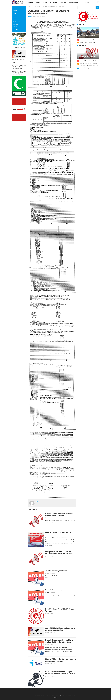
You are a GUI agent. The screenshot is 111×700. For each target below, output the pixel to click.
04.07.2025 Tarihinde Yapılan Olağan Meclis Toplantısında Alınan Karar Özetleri (19, 67)
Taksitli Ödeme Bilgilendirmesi (56, 571)
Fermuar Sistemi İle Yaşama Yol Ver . (58, 533)
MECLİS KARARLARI (19, 48)
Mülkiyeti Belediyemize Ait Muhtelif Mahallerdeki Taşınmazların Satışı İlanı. (89, 64)
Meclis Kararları (16, 21)
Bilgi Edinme (15, 29)
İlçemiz (14, 8)
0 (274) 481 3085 (63, 695)
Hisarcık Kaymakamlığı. (53, 590)
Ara (97, 7)
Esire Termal (15, 10)
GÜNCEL (48, 695)
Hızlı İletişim (15, 26)
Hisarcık (29, 6)
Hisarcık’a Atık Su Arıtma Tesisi (87, 42)
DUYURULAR (82, 46)
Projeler (14, 13)
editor (38, 16)
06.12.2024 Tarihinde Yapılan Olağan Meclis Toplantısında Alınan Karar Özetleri (19, 73)
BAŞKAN (43, 695)
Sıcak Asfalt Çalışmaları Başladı (87, 39)
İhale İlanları (15, 24)
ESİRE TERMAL (55, 695)
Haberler (15, 16)
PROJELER (82, 25)
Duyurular (35, 6)
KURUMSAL (37, 695)
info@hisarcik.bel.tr (72, 695)
